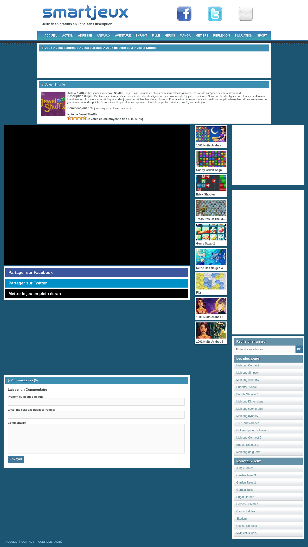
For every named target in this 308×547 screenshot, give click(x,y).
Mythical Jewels (246, 533)
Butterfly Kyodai (246, 387)
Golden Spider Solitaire (251, 430)
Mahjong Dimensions (249, 401)
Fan (184, 14)
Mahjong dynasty (247, 416)
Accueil (51, 35)
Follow (215, 14)
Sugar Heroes (245, 497)
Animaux (103, 35)
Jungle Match (244, 468)
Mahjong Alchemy (247, 380)
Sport (262, 35)
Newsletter (245, 14)
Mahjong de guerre (248, 452)
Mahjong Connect (247, 365)
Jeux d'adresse (67, 48)
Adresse (85, 35)
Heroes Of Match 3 (248, 504)
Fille (156, 35)
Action (67, 35)
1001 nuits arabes (247, 423)
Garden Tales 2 (246, 482)
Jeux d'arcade (92, 48)
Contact (27, 541)
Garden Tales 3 (246, 475)
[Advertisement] (154, 65)
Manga (185, 35)
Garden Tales (244, 489)
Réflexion (221, 35)
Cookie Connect (246, 526)
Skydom (241, 518)
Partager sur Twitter (27, 283)
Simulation (243, 35)
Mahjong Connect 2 (248, 437)
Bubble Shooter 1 (247, 394)
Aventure (123, 35)
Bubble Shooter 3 (247, 444)
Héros (170, 35)
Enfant (141, 35)
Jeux (48, 48)
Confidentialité (50, 542)
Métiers (202, 35)
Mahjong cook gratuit (249, 408)
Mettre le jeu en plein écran (34, 293)
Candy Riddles (245, 511)
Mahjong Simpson (247, 372)
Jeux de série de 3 (119, 48)
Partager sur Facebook (30, 272)
